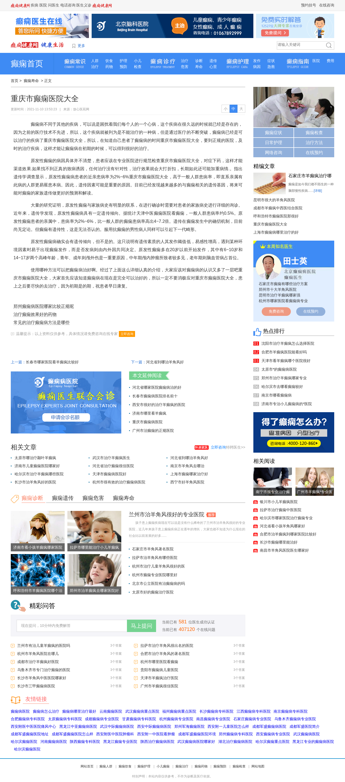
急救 (271, 66)
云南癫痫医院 (110, 711)
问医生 (53, 5)
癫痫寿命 (31, 80)
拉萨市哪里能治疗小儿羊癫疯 (94, 547)
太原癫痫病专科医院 (65, 719)
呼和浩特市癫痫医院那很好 (276, 216)
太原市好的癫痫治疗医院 (153, 592)
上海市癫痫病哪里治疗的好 (276, 232)
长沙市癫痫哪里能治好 (279, 542)
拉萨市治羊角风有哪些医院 (154, 557)
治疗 (95, 66)
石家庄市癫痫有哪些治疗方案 (283, 284)
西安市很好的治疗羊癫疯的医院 (158, 404)
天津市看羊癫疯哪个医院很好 (285, 360)
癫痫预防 (219, 766)
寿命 (199, 66)
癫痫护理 (143, 766)
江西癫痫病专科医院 (254, 711)
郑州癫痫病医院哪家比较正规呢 (43, 306)
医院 (43, 5)
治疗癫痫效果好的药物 (35, 314)
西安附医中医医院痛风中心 (33, 726)
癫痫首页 (27, 63)
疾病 (34, 5)
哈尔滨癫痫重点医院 (272, 741)
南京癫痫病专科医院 (291, 711)
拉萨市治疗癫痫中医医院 (280, 510)
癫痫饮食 (125, 766)
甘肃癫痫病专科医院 (139, 719)
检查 (138, 66)
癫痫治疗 (181, 766)
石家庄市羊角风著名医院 (153, 549)
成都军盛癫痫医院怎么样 (72, 734)
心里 (213, 66)
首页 (14, 80)
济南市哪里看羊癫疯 (149, 413)
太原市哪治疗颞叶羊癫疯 (35, 458)
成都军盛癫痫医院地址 (30, 734)
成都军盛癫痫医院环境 (197, 734)
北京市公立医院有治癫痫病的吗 (158, 583)
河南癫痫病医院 (53, 741)
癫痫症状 (273, 132)
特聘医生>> (228, 447)
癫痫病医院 (20, 711)
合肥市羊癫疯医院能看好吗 (284, 352)
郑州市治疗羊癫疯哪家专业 (284, 378)
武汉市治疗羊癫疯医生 (111, 458)
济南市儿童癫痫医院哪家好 (37, 466)
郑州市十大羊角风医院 (277, 289)
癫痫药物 (201, 766)
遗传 (213, 61)
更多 (81, 45)
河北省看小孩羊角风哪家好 (282, 526)
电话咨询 (67, 5)
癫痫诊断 (32, 498)
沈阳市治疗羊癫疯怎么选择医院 (287, 343)
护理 (123, 61)
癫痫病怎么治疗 (46, 711)
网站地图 (257, 766)
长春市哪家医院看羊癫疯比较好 (52, 362)
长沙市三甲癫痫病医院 (36, 686)
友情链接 (36, 699)
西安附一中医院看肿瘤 (156, 734)
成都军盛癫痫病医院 (269, 726)
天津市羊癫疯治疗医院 (159, 678)
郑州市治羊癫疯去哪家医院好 (94, 590)
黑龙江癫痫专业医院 (120, 741)
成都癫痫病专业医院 (102, 719)
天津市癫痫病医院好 (109, 474)
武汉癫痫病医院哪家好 (196, 741)
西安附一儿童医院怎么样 (228, 726)
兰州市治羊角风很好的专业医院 (166, 514)
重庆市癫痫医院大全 (270, 224)
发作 (257, 61)
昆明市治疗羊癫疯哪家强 (279, 295)
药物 (109, 66)
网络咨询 (273, 152)
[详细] (318, 191)
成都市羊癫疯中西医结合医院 (277, 208)
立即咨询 (126, 334)
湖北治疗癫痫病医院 (235, 741)
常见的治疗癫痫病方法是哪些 (41, 322)
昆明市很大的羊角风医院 (274, 200)
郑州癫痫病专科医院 (236, 734)
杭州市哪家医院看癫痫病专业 (283, 301)
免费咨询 (276, 311)
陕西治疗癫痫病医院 (157, 741)
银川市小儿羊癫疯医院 (279, 502)
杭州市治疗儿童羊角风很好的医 (158, 566)
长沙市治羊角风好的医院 (35, 482)
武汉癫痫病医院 (306, 734)
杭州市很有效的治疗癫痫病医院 (118, 482)
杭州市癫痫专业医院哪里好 (154, 575)
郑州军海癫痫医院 (189, 726)
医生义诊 (83, 5)
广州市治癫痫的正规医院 (153, 430)
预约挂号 (308, 5)
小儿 (138, 61)
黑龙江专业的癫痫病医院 (313, 741)
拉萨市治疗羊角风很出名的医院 (166, 645)
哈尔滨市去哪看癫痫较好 (282, 386)
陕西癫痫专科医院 (85, 741)
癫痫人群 (105, 766)
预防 (123, 66)
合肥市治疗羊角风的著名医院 (164, 653)
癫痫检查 (314, 132)
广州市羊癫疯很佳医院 (159, 686)
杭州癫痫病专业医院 (176, 719)
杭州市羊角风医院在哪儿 (38, 653)
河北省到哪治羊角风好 (165, 362)
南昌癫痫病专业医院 (213, 719)
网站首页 (87, 766)
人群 (95, 61)
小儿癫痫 (163, 766)
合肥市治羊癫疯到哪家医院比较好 (288, 534)
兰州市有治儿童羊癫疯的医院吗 (43, 645)
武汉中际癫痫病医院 (117, 726)
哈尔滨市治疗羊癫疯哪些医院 (39, 474)
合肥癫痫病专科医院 (28, 719)
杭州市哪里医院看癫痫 (159, 662)
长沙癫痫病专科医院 (216, 711)
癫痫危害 (93, 498)
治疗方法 (314, 142)
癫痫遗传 (63, 498)
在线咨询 (326, 5)
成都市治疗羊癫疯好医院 (38, 662)
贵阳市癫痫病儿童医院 (159, 670)
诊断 (199, 61)
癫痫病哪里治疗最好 (79, 711)
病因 (257, 66)
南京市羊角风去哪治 (187, 466)
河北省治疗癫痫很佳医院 (113, 466)
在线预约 (314, 152)
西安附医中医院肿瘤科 (115, 734)
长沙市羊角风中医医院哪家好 (41, 678)
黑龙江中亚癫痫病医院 (78, 726)
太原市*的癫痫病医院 (279, 369)
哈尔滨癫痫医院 (24, 741)
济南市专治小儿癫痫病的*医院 (286, 404)
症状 (271, 61)
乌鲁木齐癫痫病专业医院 (295, 719)
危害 (184, 66)
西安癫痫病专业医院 (273, 734)
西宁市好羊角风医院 (187, 482)
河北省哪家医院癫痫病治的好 (156, 387)
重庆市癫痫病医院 (147, 422)
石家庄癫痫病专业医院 (252, 719)
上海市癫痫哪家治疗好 (189, 474)
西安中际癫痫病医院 (154, 726)
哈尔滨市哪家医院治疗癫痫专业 (286, 518)
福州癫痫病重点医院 (179, 711)
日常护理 (273, 142)
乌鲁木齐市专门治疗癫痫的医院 (43, 670)
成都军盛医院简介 (304, 726)
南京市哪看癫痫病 (276, 395)
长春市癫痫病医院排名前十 (155, 396)
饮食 (109, 61)
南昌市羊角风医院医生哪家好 (284, 550)
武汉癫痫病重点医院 (142, 711)
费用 (330, 61)
